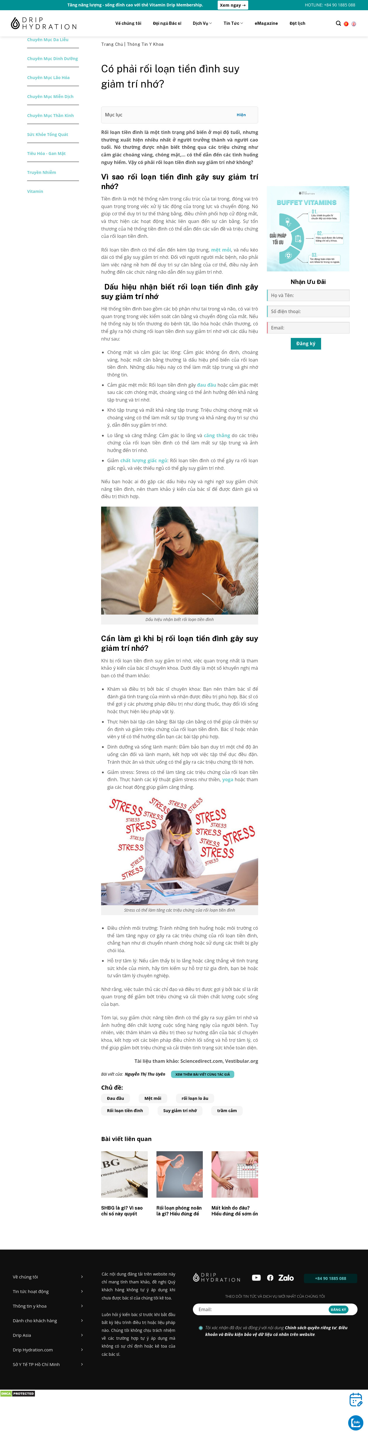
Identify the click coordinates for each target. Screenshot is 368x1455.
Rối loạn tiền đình (125, 1110)
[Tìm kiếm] (338, 23)
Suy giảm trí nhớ (180, 1110)
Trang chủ (112, 44)
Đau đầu (115, 1098)
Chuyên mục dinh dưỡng (52, 58)
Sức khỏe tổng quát (47, 134)
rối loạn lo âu (195, 1098)
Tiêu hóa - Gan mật (46, 153)
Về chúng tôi (128, 23)
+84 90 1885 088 (330, 1278)
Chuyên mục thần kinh (50, 115)
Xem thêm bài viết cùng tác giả (202, 1074)
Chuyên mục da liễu (47, 39)
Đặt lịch (297, 23)
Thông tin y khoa (145, 44)
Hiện (241, 114)
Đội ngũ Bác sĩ (167, 23)
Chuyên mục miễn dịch (50, 96)
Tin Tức (233, 23)
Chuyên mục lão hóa (48, 77)
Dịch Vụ (202, 23)
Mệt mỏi (153, 1098)
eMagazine (266, 23)
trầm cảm (227, 1110)
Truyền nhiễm (41, 172)
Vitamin (35, 191)
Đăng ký (306, 343)
